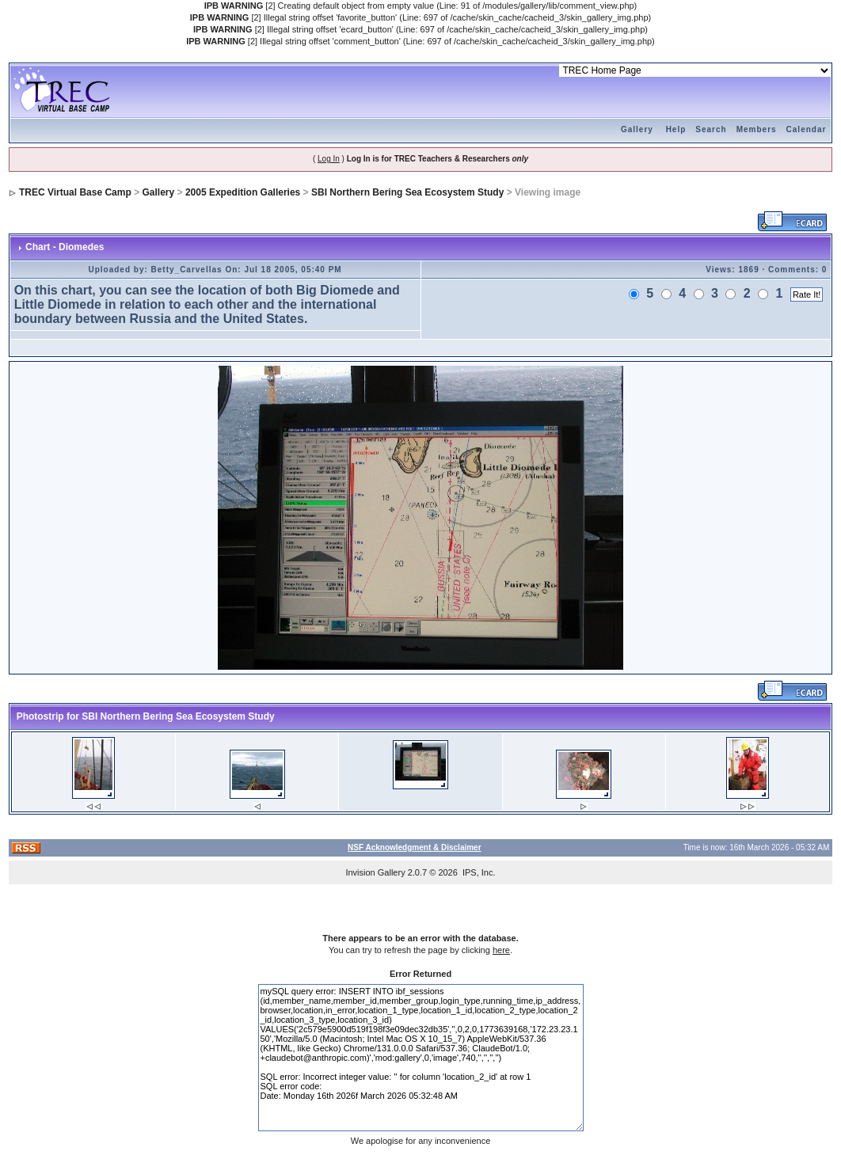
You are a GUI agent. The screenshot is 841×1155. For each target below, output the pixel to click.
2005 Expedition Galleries (242, 192)
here (501, 950)
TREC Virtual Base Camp (75, 192)
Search (710, 129)
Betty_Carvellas (187, 269)
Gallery (637, 129)
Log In (329, 158)
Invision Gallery (375, 872)
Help (676, 129)
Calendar (806, 129)
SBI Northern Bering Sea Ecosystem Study (407, 192)
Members (756, 129)
